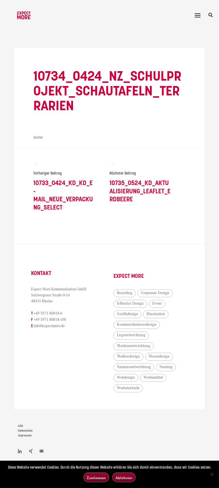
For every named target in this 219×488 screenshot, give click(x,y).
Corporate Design (159, 298)
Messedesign (163, 361)
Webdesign (130, 382)
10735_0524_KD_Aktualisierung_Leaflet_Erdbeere (137, 184)
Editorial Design (134, 308)
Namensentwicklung (138, 372)
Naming (170, 372)
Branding (129, 298)
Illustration (160, 319)
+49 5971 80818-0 (52, 318)
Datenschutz (25, 435)
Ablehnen (123, 477)
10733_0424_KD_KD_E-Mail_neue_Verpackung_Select (63, 188)
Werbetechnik (132, 393)
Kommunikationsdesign (141, 329)
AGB (20, 430)
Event (161, 308)
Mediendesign (133, 361)
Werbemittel (158, 382)
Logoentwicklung (135, 340)
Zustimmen (96, 477)
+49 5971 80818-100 (54, 324)
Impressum (25, 440)
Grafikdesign (132, 319)
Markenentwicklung (138, 350)
